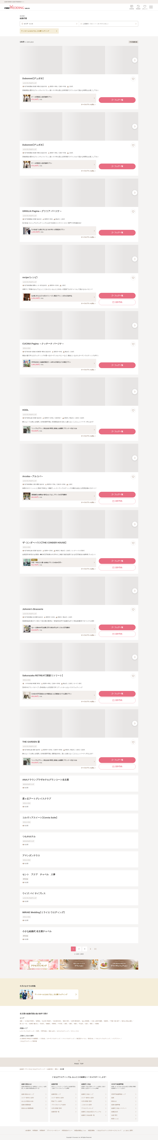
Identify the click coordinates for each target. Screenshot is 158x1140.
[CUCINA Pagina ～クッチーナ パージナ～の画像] (79, 325)
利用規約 (35, 1130)
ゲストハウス (75, 1031)
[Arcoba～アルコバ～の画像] (79, 458)
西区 (91, 1023)
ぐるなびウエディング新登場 (28, 1041)
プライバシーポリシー (53, 1130)
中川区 (60, 1023)
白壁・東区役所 (75, 1021)
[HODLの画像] (79, 391)
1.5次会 (42, 1038)
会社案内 (28, 1130)
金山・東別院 (85, 1021)
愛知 (56, 1069)
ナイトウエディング (68, 1038)
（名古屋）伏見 (57, 1021)
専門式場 (44, 1031)
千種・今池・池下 (114, 1021)
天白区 (42, 1023)
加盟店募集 (91, 1130)
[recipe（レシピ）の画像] (79, 259)
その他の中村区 (29, 1021)
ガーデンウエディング (53, 1038)
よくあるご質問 (128, 1130)
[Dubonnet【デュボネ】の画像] (79, 60)
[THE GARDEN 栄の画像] (79, 723)
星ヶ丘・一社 (23, 1023)
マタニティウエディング (102, 1038)
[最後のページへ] (95, 949)
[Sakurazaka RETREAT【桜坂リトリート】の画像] (79, 657)
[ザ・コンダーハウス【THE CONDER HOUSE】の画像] (79, 524)
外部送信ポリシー (67, 1130)
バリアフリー (116, 1038)
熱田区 (106, 1021)
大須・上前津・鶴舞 (96, 1021)
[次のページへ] (90, 949)
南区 (75, 1023)
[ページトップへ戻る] (79, 1062)
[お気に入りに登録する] (133, 78)
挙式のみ (90, 1038)
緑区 (66, 1023)
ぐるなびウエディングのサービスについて (108, 1130)
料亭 (37, 1031)
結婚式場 (50, 1069)
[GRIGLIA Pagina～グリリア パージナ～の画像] (79, 193)
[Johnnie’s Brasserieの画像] (79, 591)
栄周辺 (38, 1021)
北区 (86, 1023)
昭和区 (54, 1023)
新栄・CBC (66, 1021)
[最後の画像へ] (134, 60)
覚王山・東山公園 (127, 1021)
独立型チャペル (81, 1038)
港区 (70, 1023)
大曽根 (97, 1023)
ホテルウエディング (63, 1031)
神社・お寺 (52, 1031)
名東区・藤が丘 (33, 1023)
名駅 (21, 1021)
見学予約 (117, 302)
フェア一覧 (117, 100)
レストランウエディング (27, 1031)
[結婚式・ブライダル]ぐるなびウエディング (32, 1069)
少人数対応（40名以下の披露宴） (29, 1038)
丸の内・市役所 (46, 1021)
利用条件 (42, 1130)
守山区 (81, 1023)
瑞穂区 (48, 1023)
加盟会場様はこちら (80, 1130)
